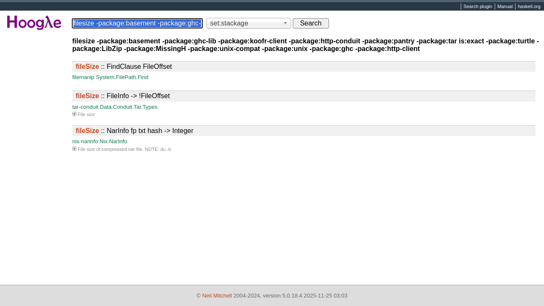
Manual (505, 6)
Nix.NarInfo (113, 141)
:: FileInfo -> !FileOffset (123, 95)
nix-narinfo (85, 141)
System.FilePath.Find (122, 77)
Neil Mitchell (217, 295)
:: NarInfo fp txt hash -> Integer (134, 130)
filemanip (83, 77)
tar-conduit (85, 107)
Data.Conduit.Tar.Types (128, 107)
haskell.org (529, 6)
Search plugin (478, 6)
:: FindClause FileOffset (124, 66)
